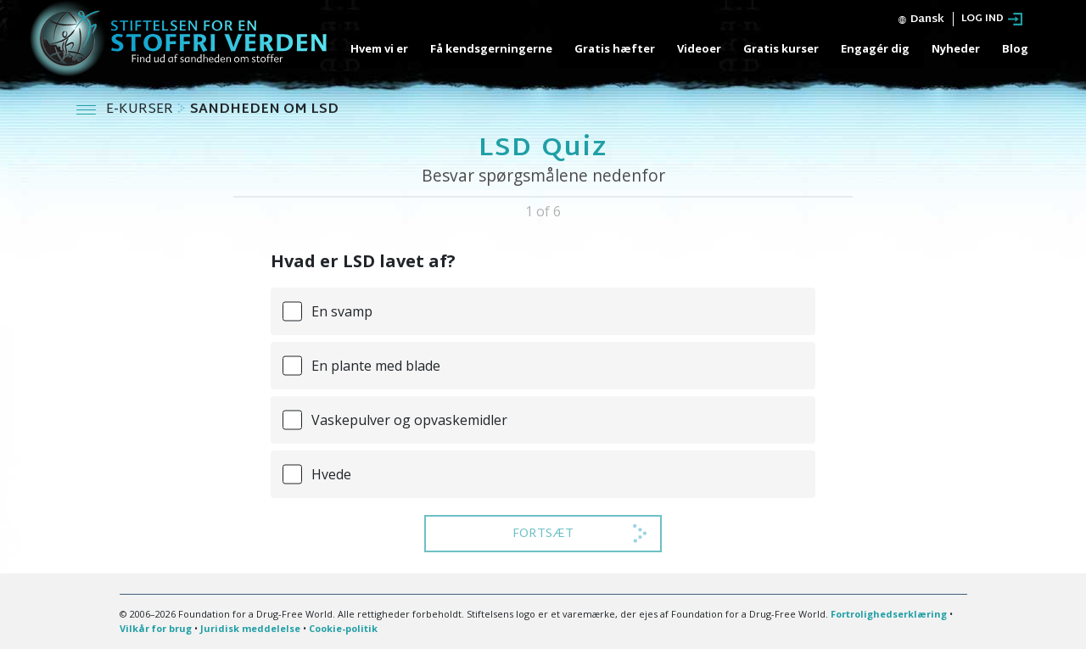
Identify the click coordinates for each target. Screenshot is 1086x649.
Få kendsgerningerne (491, 48)
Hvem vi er (379, 48)
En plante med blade (375, 365)
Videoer (699, 48)
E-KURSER (141, 110)
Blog (1015, 48)
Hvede (331, 474)
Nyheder (956, 48)
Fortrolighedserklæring (889, 613)
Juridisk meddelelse (250, 628)
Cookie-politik (343, 628)
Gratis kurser (781, 48)
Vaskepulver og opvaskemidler (409, 420)
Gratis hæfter (614, 48)
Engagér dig (875, 48)
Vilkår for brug (156, 628)
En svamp (341, 311)
